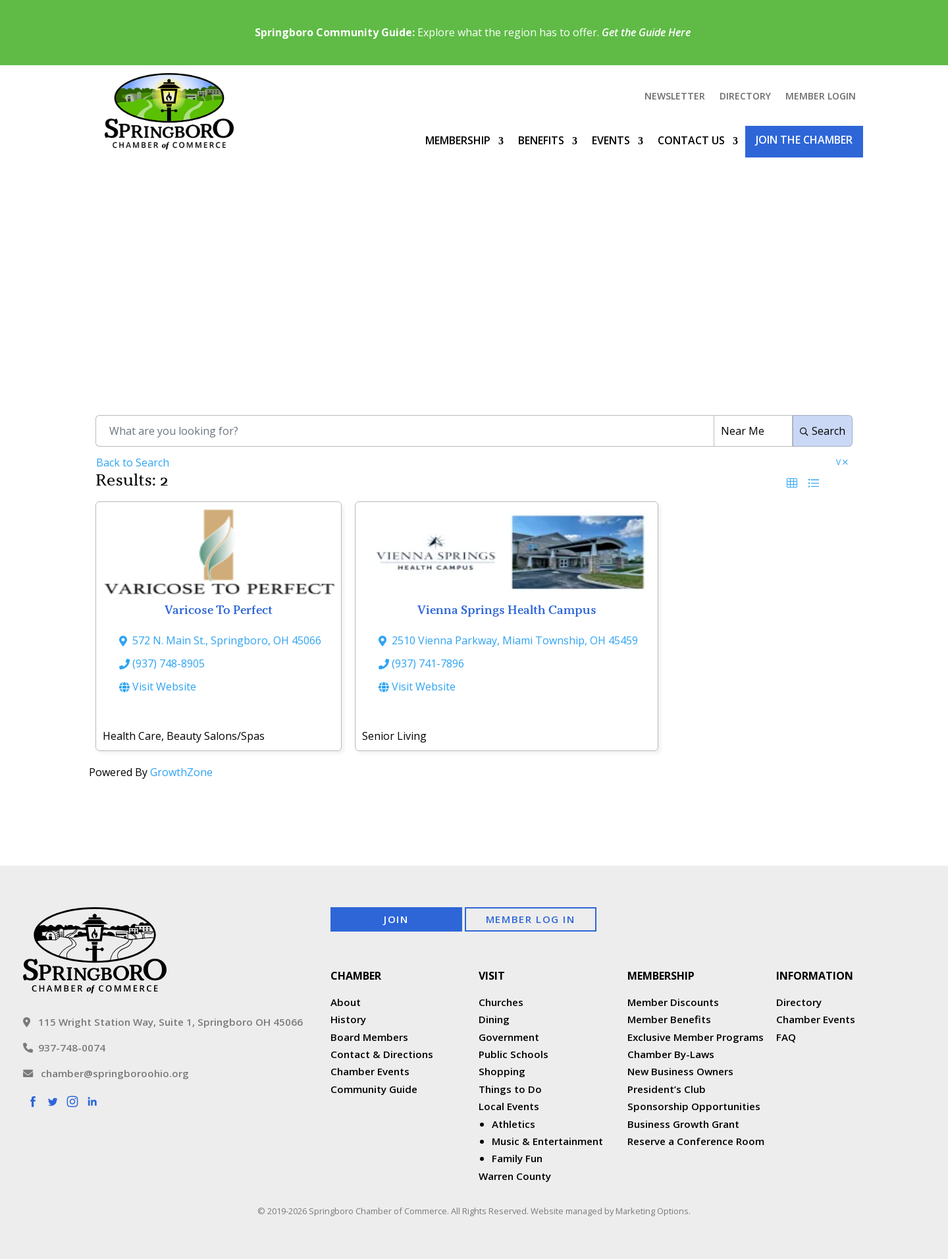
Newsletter (675, 97)
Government (509, 1037)
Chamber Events (369, 1071)
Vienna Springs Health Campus (506, 610)
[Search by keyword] (404, 431)
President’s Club (666, 1089)
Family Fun (517, 1158)
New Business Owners (680, 1071)
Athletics (513, 1124)
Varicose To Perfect (219, 610)
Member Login (820, 97)
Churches (501, 1002)
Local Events (509, 1106)
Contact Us (691, 140)
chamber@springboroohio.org (106, 1073)
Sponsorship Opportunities (693, 1106)
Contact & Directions (381, 1054)
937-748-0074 (64, 1047)
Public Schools (513, 1054)
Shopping (502, 1071)
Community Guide (373, 1089)
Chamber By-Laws (670, 1054)
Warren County (515, 1176)
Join (396, 919)
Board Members (369, 1037)
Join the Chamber (804, 139)
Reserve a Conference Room (695, 1141)
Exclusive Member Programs (695, 1037)
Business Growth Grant (684, 1124)
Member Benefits (669, 1019)
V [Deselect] (842, 463)
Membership (457, 140)
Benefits (541, 140)
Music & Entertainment (547, 1141)
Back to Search (132, 462)
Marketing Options (652, 1211)
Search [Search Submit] (822, 431)
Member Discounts (673, 1002)
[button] (792, 483)
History (348, 1019)
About (345, 1002)
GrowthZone (181, 772)
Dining (494, 1019)
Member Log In (530, 919)
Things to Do (510, 1089)
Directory (745, 97)
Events (611, 140)
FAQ (786, 1037)
